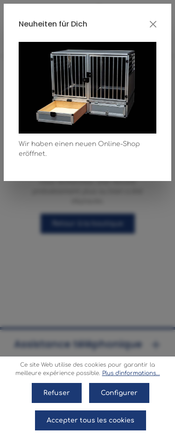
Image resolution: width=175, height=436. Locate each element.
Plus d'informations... (131, 373)
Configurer (119, 392)
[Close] (153, 24)
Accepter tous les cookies (90, 420)
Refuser (56, 392)
